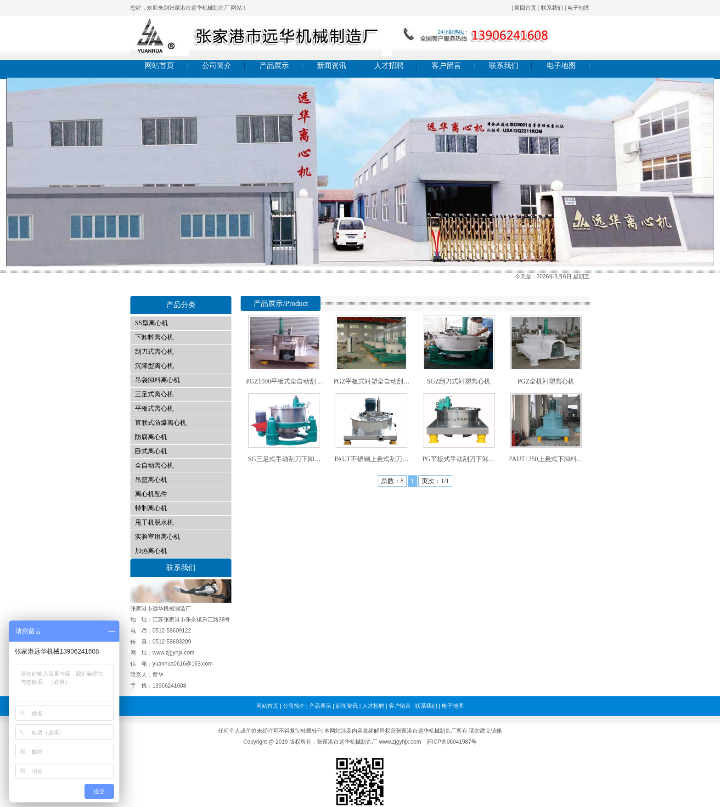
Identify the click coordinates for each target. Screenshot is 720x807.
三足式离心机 (154, 394)
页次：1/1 (435, 481)
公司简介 (216, 65)
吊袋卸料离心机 (157, 380)
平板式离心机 (154, 408)
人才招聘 (389, 65)
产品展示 (274, 65)
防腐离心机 (151, 437)
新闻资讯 (331, 65)
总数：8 (392, 481)
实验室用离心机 (157, 536)
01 (360, 172)
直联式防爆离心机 (160, 422)
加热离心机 (151, 550)
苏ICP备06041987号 (452, 742)
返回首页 (525, 8)
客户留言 (446, 65)
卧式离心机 (151, 451)
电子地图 (579, 8)
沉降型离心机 (154, 365)
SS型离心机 (151, 323)
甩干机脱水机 (154, 522)
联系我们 (552, 8)
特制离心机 (151, 508)
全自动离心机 (154, 465)
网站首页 (159, 65)
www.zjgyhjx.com (400, 742)
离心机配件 (151, 494)
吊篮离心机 (151, 479)
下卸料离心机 (154, 337)
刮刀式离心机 (154, 351)
